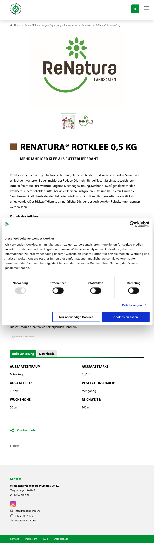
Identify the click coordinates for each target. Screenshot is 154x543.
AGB (45, 539)
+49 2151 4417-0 (21, 515)
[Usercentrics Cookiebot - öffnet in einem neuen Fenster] (133, 224)
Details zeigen (132, 305)
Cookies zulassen (125, 317)
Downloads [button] (47, 354)
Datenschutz (61, 539)
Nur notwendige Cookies (76, 317)
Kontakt (14, 539)
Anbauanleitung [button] (23, 354)
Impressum (31, 539)
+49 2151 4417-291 (23, 520)
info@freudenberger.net (26, 511)
